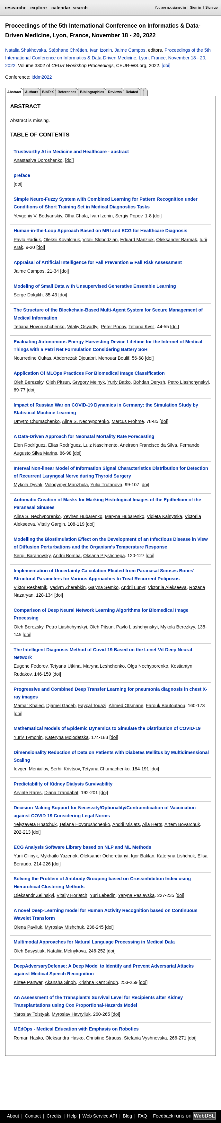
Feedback (163, 1116)
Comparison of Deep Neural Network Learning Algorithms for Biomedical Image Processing (100, 614)
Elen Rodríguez (29, 445)
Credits (54, 1116)
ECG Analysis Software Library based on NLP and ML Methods (82, 847)
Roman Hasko (28, 1037)
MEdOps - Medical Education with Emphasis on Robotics (75, 1028)
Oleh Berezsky (28, 382)
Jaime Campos (130, 50)
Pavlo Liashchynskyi (137, 626)
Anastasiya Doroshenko (37, 160)
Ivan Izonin (101, 50)
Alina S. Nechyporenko (85, 421)
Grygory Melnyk (88, 382)
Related (132, 92)
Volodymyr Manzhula (66, 484)
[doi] (166, 65)
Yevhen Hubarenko (82, 516)
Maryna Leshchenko (104, 666)
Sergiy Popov (129, 215)
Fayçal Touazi (92, 705)
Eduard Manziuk (137, 239)
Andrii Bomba (67, 555)
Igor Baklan (142, 855)
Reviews (115, 92)
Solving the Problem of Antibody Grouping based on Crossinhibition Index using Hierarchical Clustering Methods (102, 882)
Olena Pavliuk (27, 927)
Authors (31, 92)
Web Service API (99, 1116)
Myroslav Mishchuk (64, 927)
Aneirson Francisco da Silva (148, 445)
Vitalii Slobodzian (100, 239)
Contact (33, 1116)
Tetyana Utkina (65, 666)
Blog (127, 1116)
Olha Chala (76, 215)
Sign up (212, 7)
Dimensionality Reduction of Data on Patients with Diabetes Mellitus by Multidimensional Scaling (111, 756)
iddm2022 (41, 77)
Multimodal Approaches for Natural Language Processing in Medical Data (94, 941)
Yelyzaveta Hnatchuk (35, 824)
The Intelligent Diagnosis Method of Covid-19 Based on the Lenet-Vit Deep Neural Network (102, 653)
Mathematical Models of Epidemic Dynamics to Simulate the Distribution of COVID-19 (106, 728)
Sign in (195, 7)
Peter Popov (113, 326)
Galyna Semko (103, 587)
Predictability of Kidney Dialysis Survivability (62, 783)
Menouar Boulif (113, 358)
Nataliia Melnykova (66, 950)
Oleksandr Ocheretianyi (104, 855)
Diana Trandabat (61, 792)
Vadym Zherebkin (68, 587)
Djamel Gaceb (60, 705)
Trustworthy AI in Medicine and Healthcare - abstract (71, 151)
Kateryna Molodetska (67, 737)
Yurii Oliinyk (25, 855)
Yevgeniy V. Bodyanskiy (37, 215)
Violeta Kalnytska (164, 516)
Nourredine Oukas (32, 358)
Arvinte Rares (27, 792)
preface (21, 175)
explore (38, 7)
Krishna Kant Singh (98, 982)
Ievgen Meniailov (30, 768)
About (13, 1116)
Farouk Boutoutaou (165, 705)
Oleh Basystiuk (28, 950)
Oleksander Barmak (176, 239)
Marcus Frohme (127, 421)
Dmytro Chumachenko (36, 421)
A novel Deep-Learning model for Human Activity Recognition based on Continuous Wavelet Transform (105, 914)
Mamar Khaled (28, 705)
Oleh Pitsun (58, 382)
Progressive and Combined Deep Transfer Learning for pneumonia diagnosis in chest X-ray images (110, 693)
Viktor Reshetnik (30, 587)
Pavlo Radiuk (27, 239)
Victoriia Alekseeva (167, 587)
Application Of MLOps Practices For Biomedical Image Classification (88, 373)
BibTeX (48, 92)
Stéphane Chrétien (68, 50)
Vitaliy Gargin (51, 524)
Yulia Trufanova (106, 484)
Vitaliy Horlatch (72, 895)
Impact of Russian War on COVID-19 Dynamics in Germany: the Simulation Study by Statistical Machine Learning (105, 408)
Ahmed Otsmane (126, 705)
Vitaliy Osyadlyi (82, 326)
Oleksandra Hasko (65, 1037)
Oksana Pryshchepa (104, 555)
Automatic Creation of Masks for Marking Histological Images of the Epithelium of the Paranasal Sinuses (107, 503)
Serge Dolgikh (27, 294)
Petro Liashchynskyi (188, 382)
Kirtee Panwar (27, 982)
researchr (15, 7)
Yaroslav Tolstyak (31, 1014)
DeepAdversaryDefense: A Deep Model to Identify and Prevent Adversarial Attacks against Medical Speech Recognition (103, 969)
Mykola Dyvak (27, 484)
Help (72, 1116)
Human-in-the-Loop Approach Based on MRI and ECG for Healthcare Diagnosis (100, 230)
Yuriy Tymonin (27, 737)
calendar (60, 7)
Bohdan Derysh (149, 382)
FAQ (142, 1116)
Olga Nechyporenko (147, 666)
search (80, 7)
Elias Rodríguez (64, 445)
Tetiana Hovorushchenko (38, 326)
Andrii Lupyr (133, 587)
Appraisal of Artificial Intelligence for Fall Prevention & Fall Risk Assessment (97, 262)
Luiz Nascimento (100, 445)
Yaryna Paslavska (136, 895)
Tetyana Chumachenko (105, 768)
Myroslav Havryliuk (71, 1014)
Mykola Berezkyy (177, 626)
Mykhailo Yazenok (58, 855)
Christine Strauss (103, 1037)
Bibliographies (92, 92)
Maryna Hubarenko (124, 516)
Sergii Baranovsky (31, 555)
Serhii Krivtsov (65, 768)
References (66, 92)
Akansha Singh (60, 982)
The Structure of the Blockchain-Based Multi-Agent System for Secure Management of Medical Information (108, 313)
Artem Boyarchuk (182, 824)
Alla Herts (152, 824)
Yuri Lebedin (103, 895)
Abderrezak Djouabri (74, 358)
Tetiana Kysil (141, 326)
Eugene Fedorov (30, 666)
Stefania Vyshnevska (145, 1037)
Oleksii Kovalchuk (61, 239)
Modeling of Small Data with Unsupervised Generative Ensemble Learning (94, 286)
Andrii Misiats (126, 824)
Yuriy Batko (119, 382)
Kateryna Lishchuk (176, 855)
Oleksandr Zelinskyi (33, 895)
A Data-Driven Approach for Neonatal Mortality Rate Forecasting (83, 436)
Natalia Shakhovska (25, 50)
